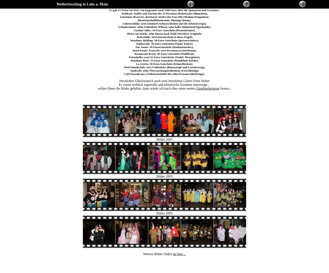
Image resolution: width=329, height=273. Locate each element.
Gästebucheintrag (207, 88)
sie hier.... (179, 244)
